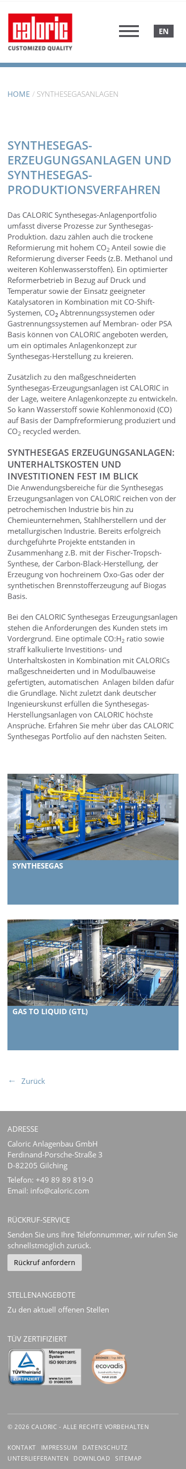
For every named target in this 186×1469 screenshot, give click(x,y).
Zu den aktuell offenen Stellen (58, 1309)
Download (91, 1458)
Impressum (59, 1447)
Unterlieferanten (37, 1458)
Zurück (33, 1081)
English (164, 31)
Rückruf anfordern (44, 1262)
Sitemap (128, 1458)
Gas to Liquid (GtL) (50, 1011)
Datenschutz (105, 1447)
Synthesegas (37, 866)
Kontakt (21, 1447)
